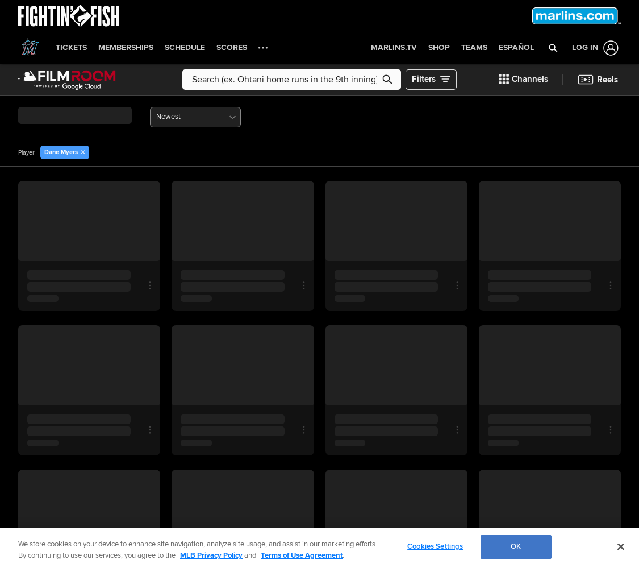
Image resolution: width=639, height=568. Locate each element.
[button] (553, 47)
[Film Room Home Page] (67, 79)
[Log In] (593, 48)
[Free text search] (291, 79)
